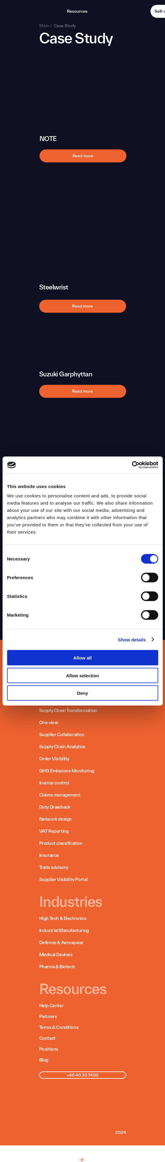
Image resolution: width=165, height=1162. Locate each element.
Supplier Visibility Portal (63, 879)
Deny (82, 693)
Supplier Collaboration (61, 734)
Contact (47, 1038)
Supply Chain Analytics (62, 746)
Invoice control (54, 782)
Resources (77, 11)
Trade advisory (53, 867)
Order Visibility (54, 758)
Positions (48, 1049)
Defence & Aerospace (61, 942)
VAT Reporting (54, 831)
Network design (55, 819)
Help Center (51, 1005)
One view (49, 722)
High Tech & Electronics (63, 918)
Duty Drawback (54, 806)
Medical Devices (56, 954)
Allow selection (82, 675)
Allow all (82, 657)
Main (44, 25)
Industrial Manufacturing (64, 930)
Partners (48, 1016)
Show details (132, 639)
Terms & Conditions (59, 1027)
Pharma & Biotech (57, 966)
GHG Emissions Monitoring (66, 770)
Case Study (65, 25)
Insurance (49, 855)
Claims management (60, 794)
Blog (43, 1059)
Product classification (61, 843)
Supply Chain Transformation (68, 710)
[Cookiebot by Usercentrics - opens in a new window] (131, 465)
